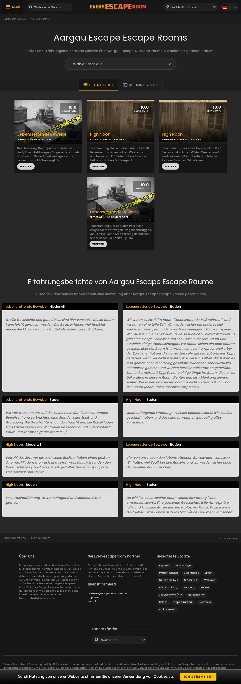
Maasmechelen (168, 572)
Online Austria (168, 609)
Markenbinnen (196, 594)
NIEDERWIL (168, 139)
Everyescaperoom (14, 19)
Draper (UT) (191, 580)
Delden (163, 602)
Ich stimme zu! (198, 676)
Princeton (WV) (168, 587)
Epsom (209, 572)
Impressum (94, 597)
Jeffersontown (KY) (170, 594)
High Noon (100, 134)
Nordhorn (205, 602)
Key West (164, 565)
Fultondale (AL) (168, 580)
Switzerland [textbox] (109, 640)
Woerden (209, 580)
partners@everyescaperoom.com (108, 593)
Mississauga (183, 565)
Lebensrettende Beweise (42, 134)
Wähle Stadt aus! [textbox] (184, 7)
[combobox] (190, 7)
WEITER (26, 166)
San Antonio (191, 572)
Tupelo (205, 587)
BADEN (22, 139)
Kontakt (93, 601)
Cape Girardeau (183, 602)
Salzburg (189, 587)
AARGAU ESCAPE (41, 139)
